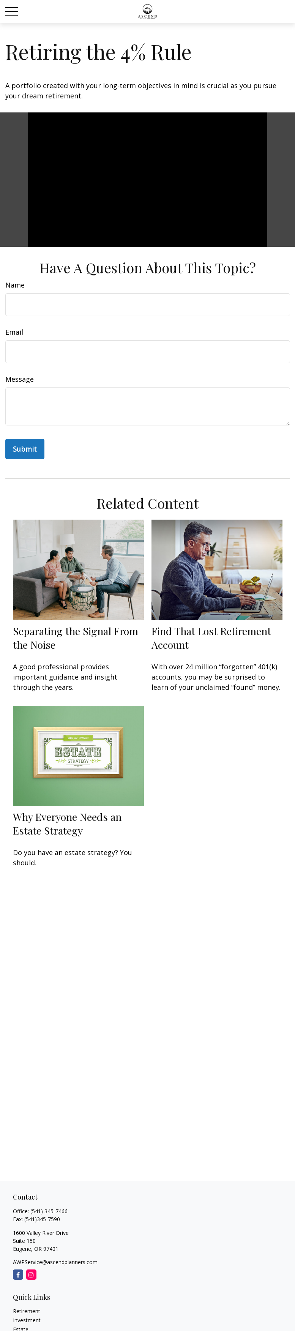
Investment (27, 1320)
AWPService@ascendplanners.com (55, 1262)
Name (15, 284)
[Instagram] (31, 1274)
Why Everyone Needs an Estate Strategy (67, 823)
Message (19, 379)
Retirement (26, 1311)
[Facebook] (18, 1274)
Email (14, 332)
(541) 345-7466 (49, 1211)
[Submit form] (24, 449)
